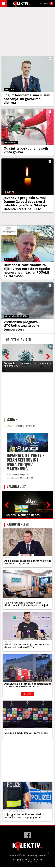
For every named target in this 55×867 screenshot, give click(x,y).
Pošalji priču (43, 3)
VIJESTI (18, 340)
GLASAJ (27, 694)
